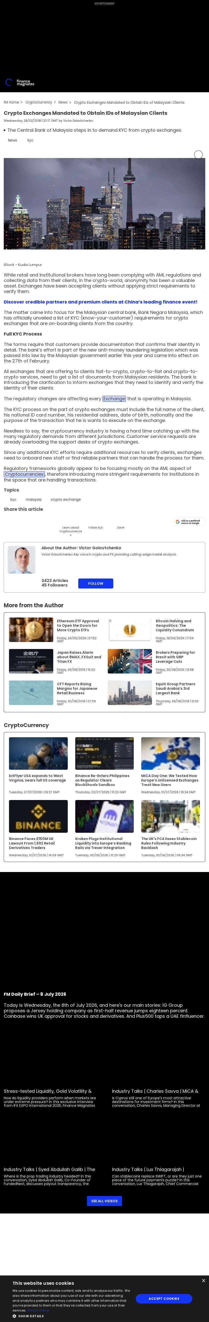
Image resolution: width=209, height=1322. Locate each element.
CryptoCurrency (40, 102)
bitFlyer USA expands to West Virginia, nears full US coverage (37, 777)
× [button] (203, 1281)
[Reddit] (108, 520)
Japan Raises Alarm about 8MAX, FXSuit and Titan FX (79, 657)
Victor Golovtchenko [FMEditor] (78, 120)
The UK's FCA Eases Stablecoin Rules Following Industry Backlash (169, 843)
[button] (71, 1315)
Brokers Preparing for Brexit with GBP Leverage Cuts (175, 657)
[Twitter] (8, 520)
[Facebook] (58, 520)
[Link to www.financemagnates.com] (31, 629)
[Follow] (95, 522)
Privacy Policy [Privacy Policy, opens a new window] (38, 1310)
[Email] (33, 520)
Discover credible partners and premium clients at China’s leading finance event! (101, 301)
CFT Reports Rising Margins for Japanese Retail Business (77, 688)
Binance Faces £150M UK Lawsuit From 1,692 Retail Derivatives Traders (32, 843)
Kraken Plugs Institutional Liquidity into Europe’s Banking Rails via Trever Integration (103, 843)
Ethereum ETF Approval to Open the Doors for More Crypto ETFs (78, 625)
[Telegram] (45, 520)
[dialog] (104, 1299)
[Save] (120, 522)
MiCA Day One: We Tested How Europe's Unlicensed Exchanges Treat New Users (169, 780)
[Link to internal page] (21, 559)
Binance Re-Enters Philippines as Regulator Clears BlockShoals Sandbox (102, 780)
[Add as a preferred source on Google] (189, 521)
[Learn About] (70, 526)
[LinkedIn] (20, 520)
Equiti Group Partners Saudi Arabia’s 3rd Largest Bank (175, 688)
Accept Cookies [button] (164, 1298)
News (65, 102)
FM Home (12, 102)
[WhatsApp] (83, 520)
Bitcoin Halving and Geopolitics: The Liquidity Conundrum (175, 625)
